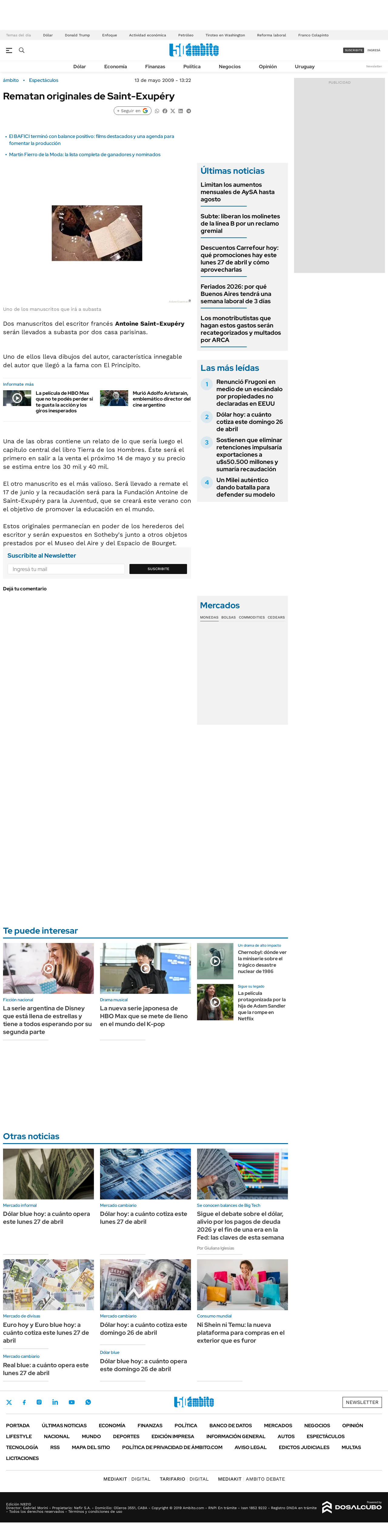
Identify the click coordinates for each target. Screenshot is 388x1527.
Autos (286, 1436)
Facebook (24, 1402)
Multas (351, 1447)
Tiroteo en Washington (225, 35)
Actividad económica (147, 35)
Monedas (209, 617)
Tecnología (22, 1447)
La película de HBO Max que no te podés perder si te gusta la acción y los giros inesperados (64, 402)
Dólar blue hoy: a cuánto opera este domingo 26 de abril (143, 1365)
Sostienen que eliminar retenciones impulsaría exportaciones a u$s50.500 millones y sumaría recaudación (249, 454)
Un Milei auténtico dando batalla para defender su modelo (245, 487)
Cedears (276, 617)
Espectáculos (43, 80)
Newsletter (374, 66)
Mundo (91, 1436)
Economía (115, 66)
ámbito (11, 80)
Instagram (39, 1402)
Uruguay (305, 66)
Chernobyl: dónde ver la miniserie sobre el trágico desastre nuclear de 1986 (262, 961)
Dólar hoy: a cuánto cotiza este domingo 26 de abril (249, 422)
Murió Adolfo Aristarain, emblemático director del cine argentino (162, 399)
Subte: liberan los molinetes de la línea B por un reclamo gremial (240, 223)
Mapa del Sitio (91, 1447)
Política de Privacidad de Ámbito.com (172, 1447)
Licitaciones (22, 1458)
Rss (55, 1447)
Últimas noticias (64, 1425)
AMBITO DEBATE (251, 1479)
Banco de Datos (230, 1425)
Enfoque (109, 35)
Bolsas (228, 617)
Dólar (48, 35)
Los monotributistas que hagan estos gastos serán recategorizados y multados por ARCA (241, 329)
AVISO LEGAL (251, 1447)
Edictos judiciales (304, 1447)
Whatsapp (88, 1402)
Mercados (278, 1425)
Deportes (126, 1436)
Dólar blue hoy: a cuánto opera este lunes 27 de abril (46, 1218)
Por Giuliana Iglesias (215, 1248)
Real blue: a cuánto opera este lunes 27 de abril (46, 1369)
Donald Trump (77, 35)
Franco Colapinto (313, 35)
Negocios (230, 66)
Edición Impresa (173, 1436)
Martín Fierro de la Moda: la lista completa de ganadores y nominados (84, 154)
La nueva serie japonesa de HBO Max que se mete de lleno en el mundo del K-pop (144, 1016)
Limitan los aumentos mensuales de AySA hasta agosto (238, 192)
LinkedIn (55, 1402)
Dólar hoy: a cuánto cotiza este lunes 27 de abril (143, 1218)
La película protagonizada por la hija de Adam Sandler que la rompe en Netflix (262, 1006)
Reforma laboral (271, 35)
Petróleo (185, 35)
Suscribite (158, 569)
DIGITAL (127, 1479)
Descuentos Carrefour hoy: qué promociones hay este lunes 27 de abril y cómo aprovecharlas (240, 259)
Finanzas (155, 66)
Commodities (252, 617)
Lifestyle (19, 1436)
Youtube (72, 1402)
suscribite (354, 50)
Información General (236, 1436)
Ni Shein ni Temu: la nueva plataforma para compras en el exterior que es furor (241, 1332)
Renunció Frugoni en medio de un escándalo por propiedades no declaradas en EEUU (249, 393)
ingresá (373, 50)
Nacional (57, 1436)
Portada (18, 1425)
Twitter (9, 1402)
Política (192, 66)
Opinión (268, 66)
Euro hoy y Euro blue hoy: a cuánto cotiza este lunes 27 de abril (46, 1332)
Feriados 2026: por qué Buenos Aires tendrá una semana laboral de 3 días (236, 294)
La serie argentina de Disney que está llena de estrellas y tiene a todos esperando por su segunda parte (47, 1020)
